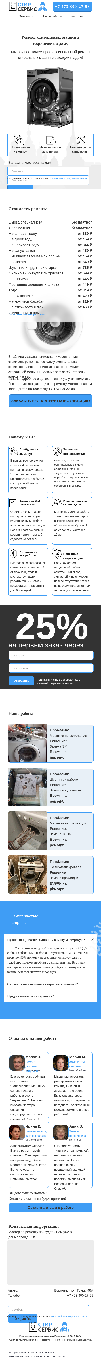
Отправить (21, 680)
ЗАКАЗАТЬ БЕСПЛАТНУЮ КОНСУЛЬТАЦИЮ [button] (50, 401)
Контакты (76, 16)
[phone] (51, 668)
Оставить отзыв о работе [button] (51, 1208)
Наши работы (52, 16)
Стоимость (26, 16)
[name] (48, 171)
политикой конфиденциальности (69, 1316)
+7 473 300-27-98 (72, 6)
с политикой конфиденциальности (68, 178)
